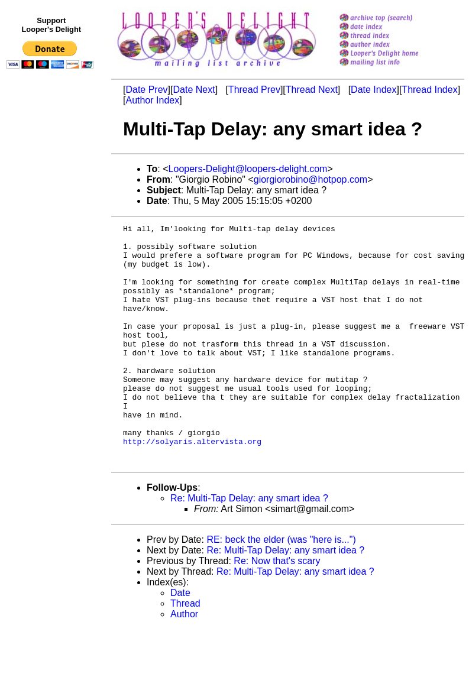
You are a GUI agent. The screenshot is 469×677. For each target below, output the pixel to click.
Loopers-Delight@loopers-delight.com (248, 169)
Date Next (194, 90)
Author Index (152, 100)
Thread (185, 651)
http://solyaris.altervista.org (192, 485)
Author (184, 662)
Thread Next (312, 90)
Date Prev (146, 90)
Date (180, 641)
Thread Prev (254, 90)
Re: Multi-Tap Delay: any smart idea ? (249, 546)
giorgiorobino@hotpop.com (310, 179)
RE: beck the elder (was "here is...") (280, 587)
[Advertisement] (52, 317)
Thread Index (429, 90)
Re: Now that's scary (277, 609)
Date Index (373, 90)
